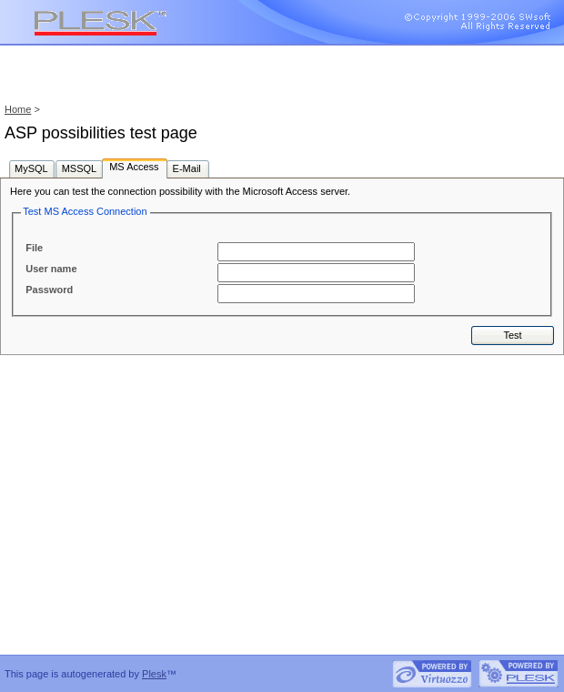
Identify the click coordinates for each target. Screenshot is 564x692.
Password (49, 289)
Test (512, 335)
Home (18, 109)
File (34, 247)
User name (50, 268)
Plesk (154, 673)
